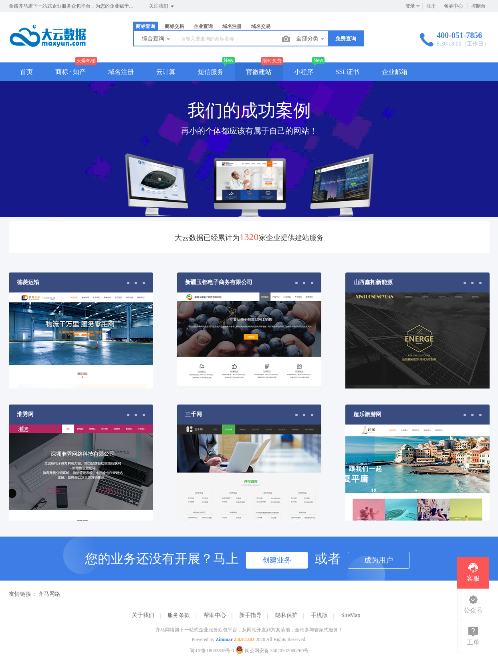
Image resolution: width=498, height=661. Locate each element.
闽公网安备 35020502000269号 (272, 650)
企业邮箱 (394, 71)
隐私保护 (286, 615)
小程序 (303, 71)
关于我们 (143, 615)
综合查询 (156, 39)
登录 (410, 6)
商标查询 (145, 26)
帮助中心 (215, 615)
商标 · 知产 (70, 71)
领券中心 (453, 6)
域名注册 (232, 26)
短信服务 (211, 71)
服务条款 (178, 615)
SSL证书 (348, 71)
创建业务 (276, 560)
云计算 (165, 71)
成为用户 (378, 560)
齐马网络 (49, 594)
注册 (431, 6)
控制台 (478, 6)
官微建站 (259, 71)
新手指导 (250, 615)
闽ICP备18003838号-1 (212, 650)
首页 (26, 71)
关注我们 (162, 6)
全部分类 (311, 39)
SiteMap (350, 615)
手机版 (319, 615)
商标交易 (174, 26)
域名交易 (260, 26)
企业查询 (203, 26)
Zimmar (224, 639)
